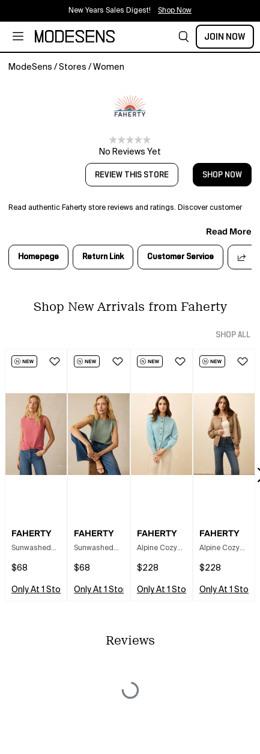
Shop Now (175, 10)
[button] (184, 36)
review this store (132, 175)
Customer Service (180, 257)
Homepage (38, 257)
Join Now (225, 36)
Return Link (103, 257)
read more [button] (229, 231)
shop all (233, 335)
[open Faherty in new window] (130, 106)
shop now (222, 175)
